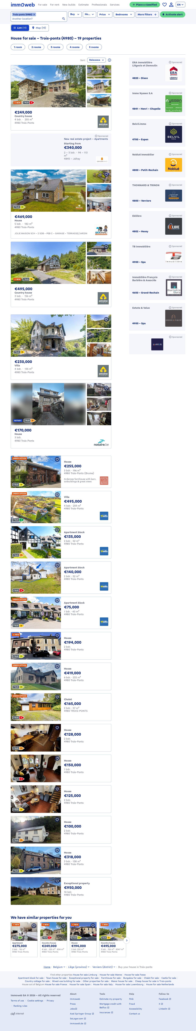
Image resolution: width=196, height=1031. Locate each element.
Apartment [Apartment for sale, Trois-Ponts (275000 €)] (17, 944)
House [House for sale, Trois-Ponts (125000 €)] (67, 792)
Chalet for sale (151, 978)
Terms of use (17, 1000)
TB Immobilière (141, 248)
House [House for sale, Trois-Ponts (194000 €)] (67, 639)
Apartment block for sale (30, 978)
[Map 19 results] (39, 29)
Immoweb (75, 998)
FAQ (131, 998)
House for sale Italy (103, 984)
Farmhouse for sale (111, 978)
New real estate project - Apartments (86, 140)
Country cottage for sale (37, 981)
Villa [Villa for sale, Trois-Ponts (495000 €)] (66, 498)
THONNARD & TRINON (145, 186)
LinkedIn (163, 1008)
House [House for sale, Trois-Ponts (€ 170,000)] (18, 435)
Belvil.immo (139, 125)
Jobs (72, 1008)
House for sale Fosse (135, 975)
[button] (42, 4)
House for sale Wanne (111, 975)
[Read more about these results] (109, 61)
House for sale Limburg (85, 975)
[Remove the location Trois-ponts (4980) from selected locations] (24, 14)
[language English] (180, 4)
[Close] (191, 24)
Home (47, 967)
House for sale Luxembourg (129, 984)
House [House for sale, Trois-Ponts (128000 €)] (67, 731)
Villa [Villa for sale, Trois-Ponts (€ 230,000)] (17, 367)
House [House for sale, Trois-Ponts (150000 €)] (67, 762)
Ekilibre (136, 217)
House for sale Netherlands (160, 984)
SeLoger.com (77, 1018)
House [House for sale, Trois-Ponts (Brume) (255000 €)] (67, 463)
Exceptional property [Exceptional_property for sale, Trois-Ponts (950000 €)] (77, 884)
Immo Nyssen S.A (142, 94)
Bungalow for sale (132, 978)
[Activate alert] (172, 14)
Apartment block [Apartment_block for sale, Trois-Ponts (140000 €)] (74, 569)
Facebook (164, 998)
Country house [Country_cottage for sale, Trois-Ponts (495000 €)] (108, 944)
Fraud (132, 1003)
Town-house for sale (56, 978)
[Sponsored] (101, 137)
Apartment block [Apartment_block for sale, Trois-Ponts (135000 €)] (74, 533)
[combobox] (39, 19)
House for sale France (56, 984)
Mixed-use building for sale (66, 981)
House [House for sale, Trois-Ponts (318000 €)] (67, 854)
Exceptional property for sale (84, 978)
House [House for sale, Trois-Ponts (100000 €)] (67, 823)
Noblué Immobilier (143, 155)
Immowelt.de (77, 1023)
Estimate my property (111, 998)
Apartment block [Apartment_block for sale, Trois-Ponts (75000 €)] (74, 604)
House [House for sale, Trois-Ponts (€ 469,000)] (18, 222)
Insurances (105, 1012)
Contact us (134, 1013)
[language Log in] (171, 5)
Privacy (50, 1000)
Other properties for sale (96, 981)
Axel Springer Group (81, 1013)
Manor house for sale (121, 981)
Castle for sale (168, 978)
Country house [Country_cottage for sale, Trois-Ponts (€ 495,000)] (23, 294)
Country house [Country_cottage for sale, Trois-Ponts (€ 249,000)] (23, 117)
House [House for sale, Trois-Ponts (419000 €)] (67, 670)
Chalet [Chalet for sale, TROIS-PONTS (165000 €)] (68, 701)
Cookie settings (35, 1000)
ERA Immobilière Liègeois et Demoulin (144, 65)
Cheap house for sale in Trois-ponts (153, 981)
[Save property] (106, 71)
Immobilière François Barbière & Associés (144, 280)
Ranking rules (20, 1005)
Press (73, 1003)
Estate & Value (141, 309)
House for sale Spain (80, 984)
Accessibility (135, 1008)
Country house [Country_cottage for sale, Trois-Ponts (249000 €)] (49, 944)
